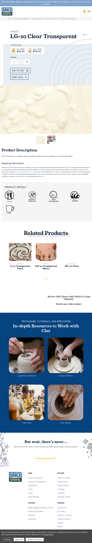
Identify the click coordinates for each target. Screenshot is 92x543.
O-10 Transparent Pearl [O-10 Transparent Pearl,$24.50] (20, 267)
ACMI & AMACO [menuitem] (64, 519)
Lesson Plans (65, 375)
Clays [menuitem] (30, 493)
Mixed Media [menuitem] (33, 497)
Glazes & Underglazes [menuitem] (37, 482)
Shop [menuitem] (30, 473)
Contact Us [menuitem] (62, 508)
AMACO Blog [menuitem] (62, 486)
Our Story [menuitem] (61, 512)
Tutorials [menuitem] (60, 489)
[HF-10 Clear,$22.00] (72, 252)
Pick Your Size (15, 45)
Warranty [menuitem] (32, 519)
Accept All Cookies (34, 539)
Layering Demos (26, 375)
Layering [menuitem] (60, 493)
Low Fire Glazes (36, 19)
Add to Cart (18, 70)
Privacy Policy (48, 535)
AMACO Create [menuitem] (63, 478)
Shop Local (18, 77)
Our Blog (65, 422)
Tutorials (27, 422)
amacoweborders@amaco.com (25, 172)
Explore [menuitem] (60, 473)
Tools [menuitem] (30, 489)
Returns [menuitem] (31, 515)
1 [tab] (44, 278)
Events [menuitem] (60, 527)
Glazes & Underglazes (21, 19)
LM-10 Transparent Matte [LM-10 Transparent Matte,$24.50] (46, 267)
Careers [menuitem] (60, 523)
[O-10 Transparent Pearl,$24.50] (20, 252)
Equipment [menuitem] (32, 486)
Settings (7, 539)
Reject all (19, 539)
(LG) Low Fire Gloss (51, 19)
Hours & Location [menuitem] (64, 515)
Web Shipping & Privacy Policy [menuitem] (40, 508)
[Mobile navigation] (89, 11)
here (43, 176)
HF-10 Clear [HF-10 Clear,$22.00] (72, 266)
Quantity (13, 57)
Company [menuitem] (61, 503)
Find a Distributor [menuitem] (35, 478)
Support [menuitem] (32, 503)
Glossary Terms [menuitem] (63, 497)
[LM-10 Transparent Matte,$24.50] (46, 252)
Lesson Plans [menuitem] (62, 482)
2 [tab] (47, 278)
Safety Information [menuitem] (36, 512)
